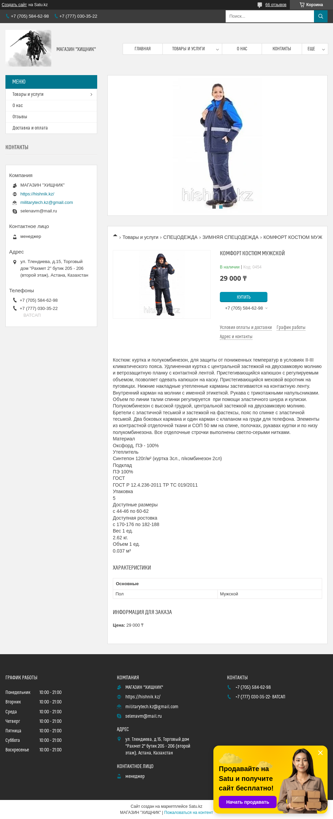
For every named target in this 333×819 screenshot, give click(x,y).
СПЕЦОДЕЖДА (180, 237)
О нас (242, 49)
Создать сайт (14, 4)
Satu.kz (195, 806)
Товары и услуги (188, 49)
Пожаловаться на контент (188, 812)
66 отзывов (275, 4)
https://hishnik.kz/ (37, 193)
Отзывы (20, 117)
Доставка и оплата (30, 128)
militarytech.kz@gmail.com (46, 202)
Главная (143, 49)
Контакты (282, 49)
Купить (244, 297)
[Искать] (321, 16)
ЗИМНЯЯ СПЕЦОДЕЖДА (231, 237)
